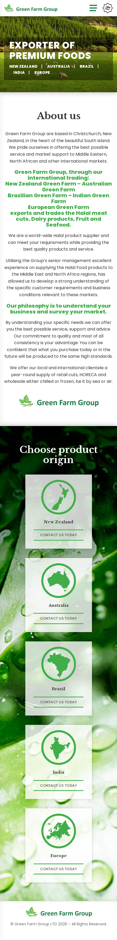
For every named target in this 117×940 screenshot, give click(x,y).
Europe (42, 72)
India (19, 72)
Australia (58, 66)
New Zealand (23, 66)
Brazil (87, 66)
